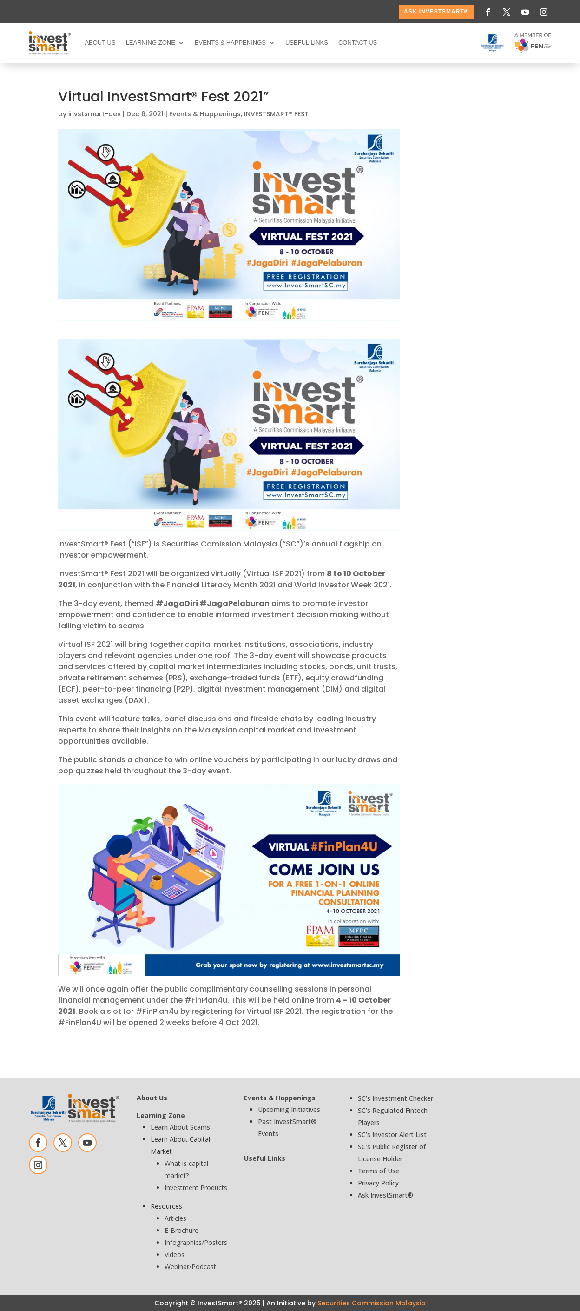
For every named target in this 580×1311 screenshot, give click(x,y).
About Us (100, 42)
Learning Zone (150, 42)
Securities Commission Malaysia (371, 1303)
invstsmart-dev (94, 114)
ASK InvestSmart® (436, 11)
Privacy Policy (378, 1182)
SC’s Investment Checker (395, 1098)
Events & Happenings (230, 42)
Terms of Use (378, 1170)
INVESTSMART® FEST (276, 114)
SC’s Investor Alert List (392, 1134)
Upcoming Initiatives (289, 1109)
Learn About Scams (180, 1127)
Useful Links (306, 42)
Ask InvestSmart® (385, 1195)
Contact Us (357, 42)
